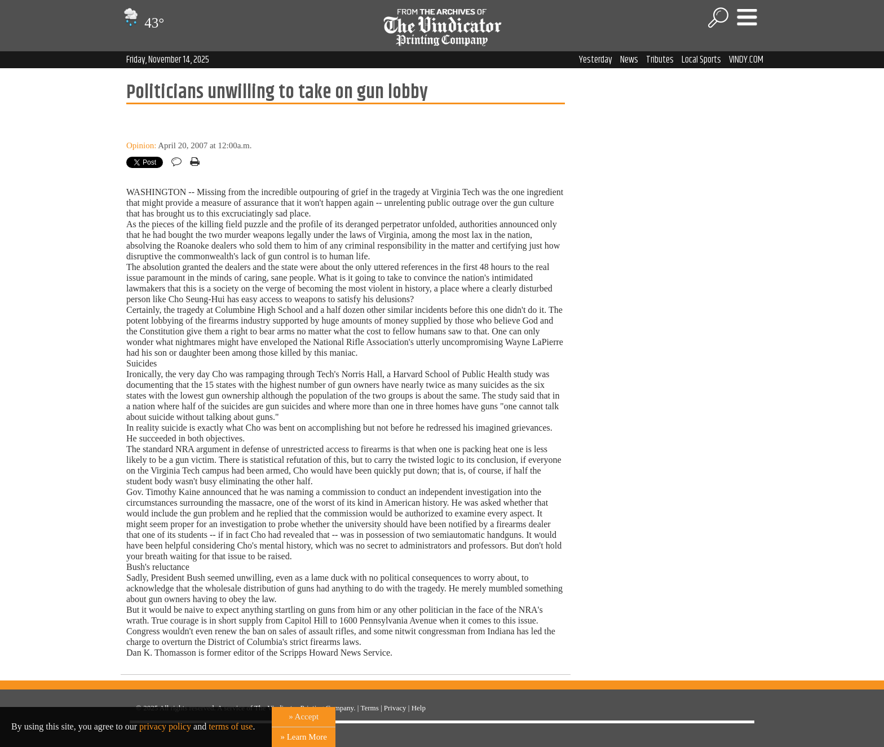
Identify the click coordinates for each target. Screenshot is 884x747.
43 (142, 22)
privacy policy (165, 726)
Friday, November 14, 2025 (167, 59)
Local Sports (701, 59)
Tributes (660, 59)
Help (419, 708)
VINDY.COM (746, 59)
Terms (369, 708)
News (629, 59)
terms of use (231, 726)
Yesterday (595, 59)
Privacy (395, 708)
